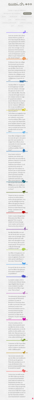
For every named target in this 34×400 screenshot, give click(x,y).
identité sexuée (13, 16)
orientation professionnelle (9, 22)
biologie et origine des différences (17, 10)
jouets (9, 19)
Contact (28, 4)
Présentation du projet (26, 4)
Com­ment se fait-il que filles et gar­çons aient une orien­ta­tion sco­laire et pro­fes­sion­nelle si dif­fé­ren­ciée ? (17, 346)
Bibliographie (31, 4)
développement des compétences (11, 13)
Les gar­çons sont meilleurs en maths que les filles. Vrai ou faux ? (16, 187)
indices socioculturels (26, 16)
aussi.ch (17, 4)
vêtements (20, 25)
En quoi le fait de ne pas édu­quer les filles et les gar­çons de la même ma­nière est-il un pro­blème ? (17, 270)
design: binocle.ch (33, 399)
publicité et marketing (26, 22)
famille (4, 16)
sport (12, 25)
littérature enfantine (20, 19)
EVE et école (27, 13)
